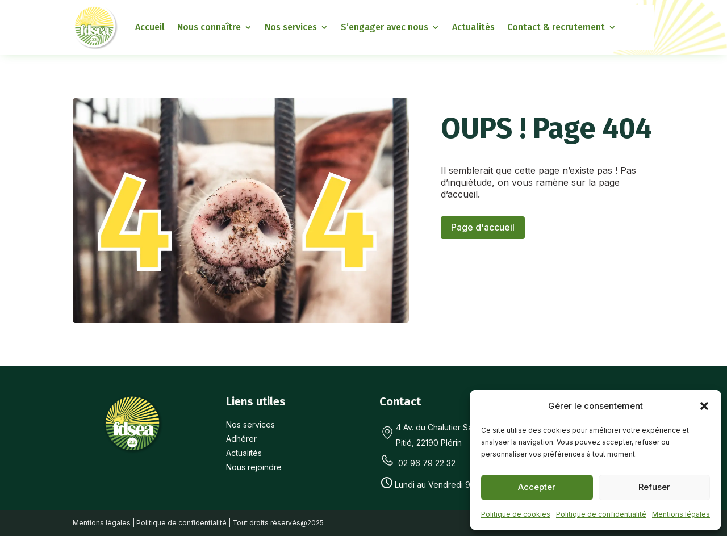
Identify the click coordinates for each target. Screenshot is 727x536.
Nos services (291, 27)
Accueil (150, 27)
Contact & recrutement (556, 27)
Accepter (536, 486)
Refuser (654, 486)
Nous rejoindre (254, 467)
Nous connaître (209, 27)
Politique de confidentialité (601, 514)
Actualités (473, 27)
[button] (704, 406)
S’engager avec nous (384, 27)
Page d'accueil (483, 227)
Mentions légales (681, 514)
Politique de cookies (515, 514)
